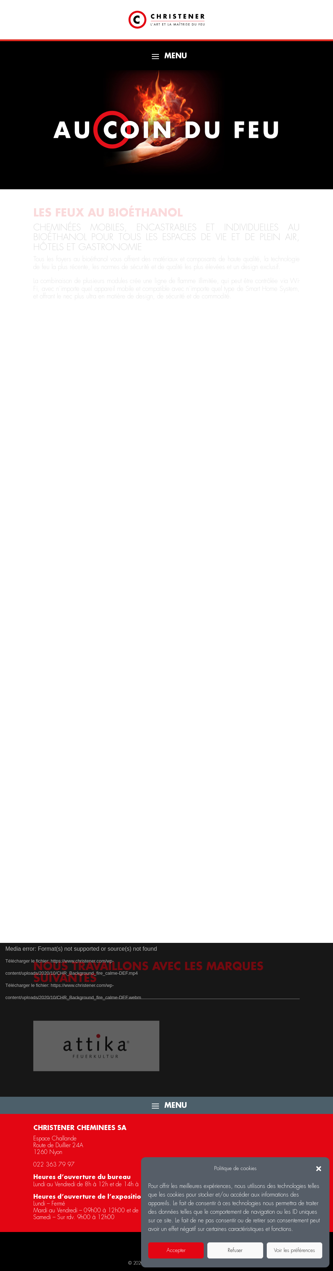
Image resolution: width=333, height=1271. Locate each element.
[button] (318, 1168)
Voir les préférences (294, 1250)
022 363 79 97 (53, 1165)
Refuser (235, 1250)
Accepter (175, 1250)
